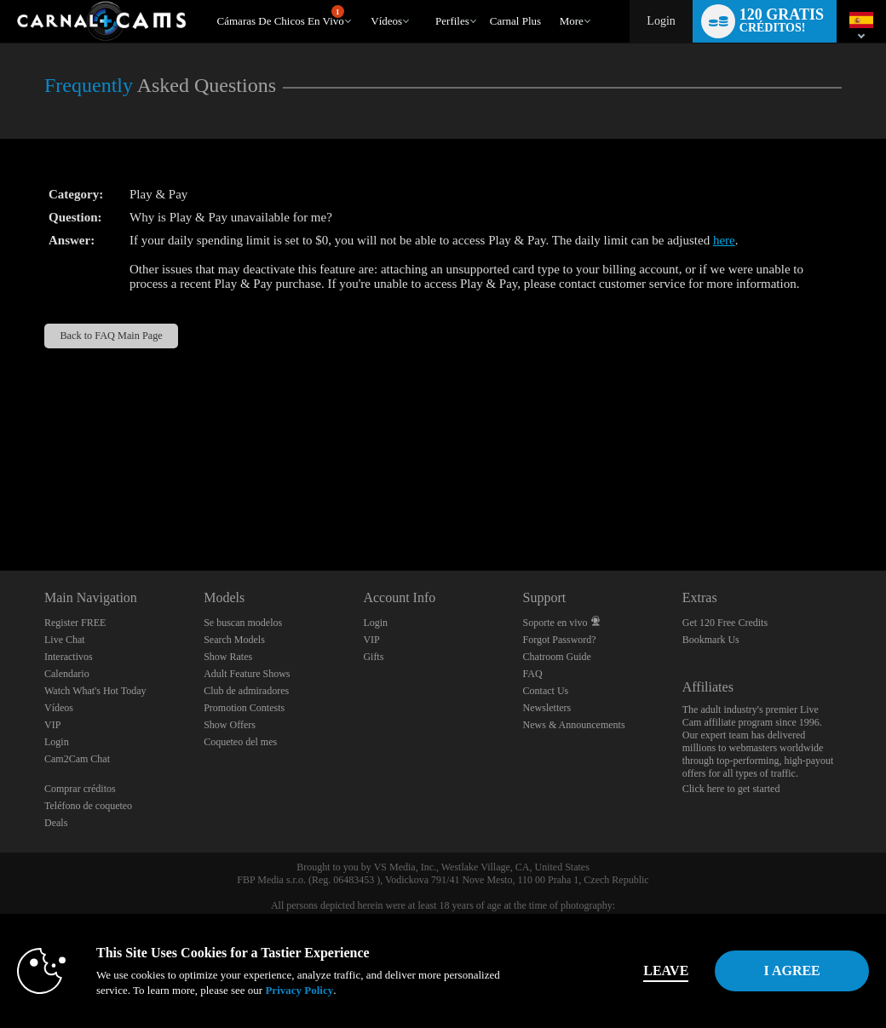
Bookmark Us (710, 640)
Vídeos (386, 20)
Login (661, 20)
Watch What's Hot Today (95, 691)
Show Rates (228, 657)
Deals (55, 823)
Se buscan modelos (243, 623)
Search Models (234, 640)
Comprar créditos (80, 789)
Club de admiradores (246, 691)
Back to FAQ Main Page (111, 336)
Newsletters (547, 708)
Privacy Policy (358, 990)
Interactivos (68, 657)
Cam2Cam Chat (77, 759)
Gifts (373, 657)
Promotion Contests (244, 708)
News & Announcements (574, 725)
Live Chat (64, 640)
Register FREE (75, 623)
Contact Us (546, 691)
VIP (52, 725)
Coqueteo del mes (240, 742)
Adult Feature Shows (247, 674)
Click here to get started (731, 789)
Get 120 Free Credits (725, 623)
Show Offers (230, 725)
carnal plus (515, 20)
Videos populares (363, 0)
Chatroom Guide (557, 657)
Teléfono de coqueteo (88, 806)
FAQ (533, 674)
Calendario (66, 674)
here (724, 240)
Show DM (0, 507)
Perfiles (452, 20)
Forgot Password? (559, 640)
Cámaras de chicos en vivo (280, 16)
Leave (618, 970)
